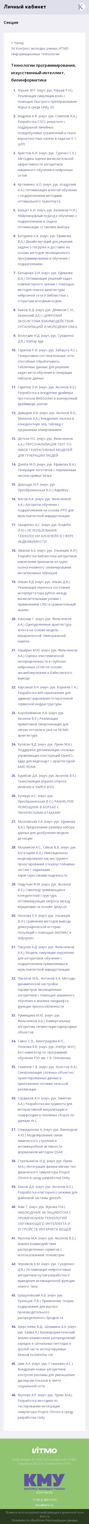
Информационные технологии (35, 54)
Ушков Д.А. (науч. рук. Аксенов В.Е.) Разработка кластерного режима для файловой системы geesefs (47, 1192)
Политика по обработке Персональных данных (45, 1520)
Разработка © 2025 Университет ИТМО (44, 1463)
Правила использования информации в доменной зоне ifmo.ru (44, 1514)
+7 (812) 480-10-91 (44, 1500)
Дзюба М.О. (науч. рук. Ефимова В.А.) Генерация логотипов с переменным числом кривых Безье (47, 470)
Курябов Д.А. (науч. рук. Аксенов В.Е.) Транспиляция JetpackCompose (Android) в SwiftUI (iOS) (47, 781)
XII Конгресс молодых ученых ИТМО (40, 48)
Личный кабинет (25, 7)
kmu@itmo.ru (44, 1505)
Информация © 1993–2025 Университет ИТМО (45, 1460)
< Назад (17, 42)
